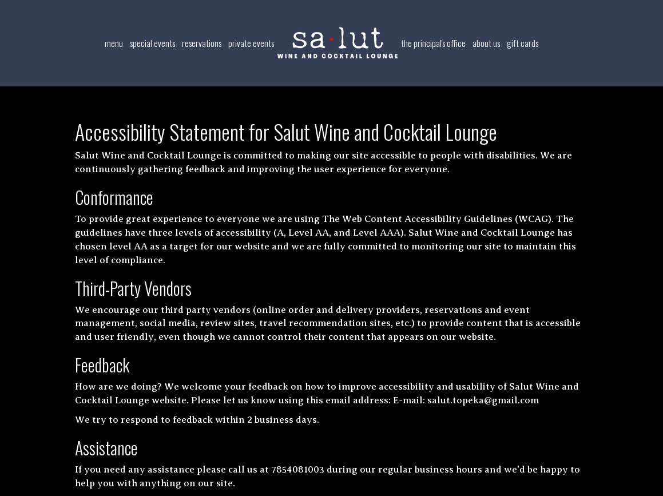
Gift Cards (522, 43)
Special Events (152, 43)
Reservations (201, 43)
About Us (486, 43)
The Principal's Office (433, 43)
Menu (114, 43)
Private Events (251, 43)
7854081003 (297, 469)
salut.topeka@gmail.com (483, 400)
